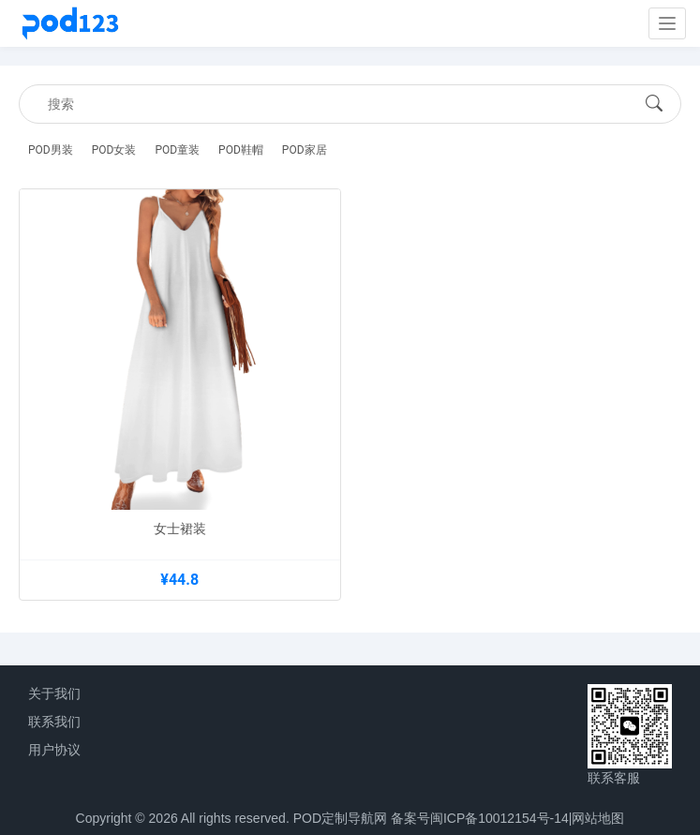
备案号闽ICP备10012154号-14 (480, 818)
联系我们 (54, 721)
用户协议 (54, 749)
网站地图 (598, 818)
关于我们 (54, 693)
